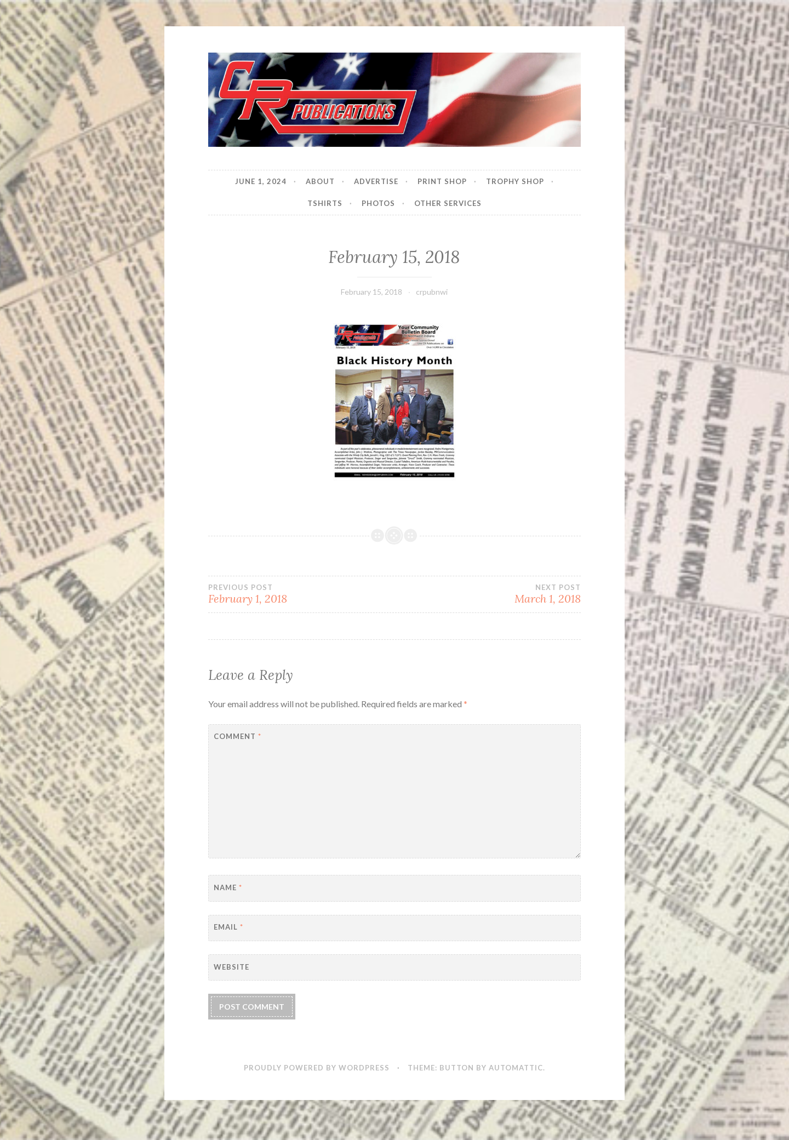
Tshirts (324, 203)
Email (228, 927)
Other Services (448, 203)
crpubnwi (432, 291)
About (320, 181)
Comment (237, 736)
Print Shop (442, 181)
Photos (378, 203)
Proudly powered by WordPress (317, 1067)
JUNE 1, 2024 (261, 181)
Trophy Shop (515, 181)
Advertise (376, 181)
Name (228, 887)
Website (231, 967)
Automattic (516, 1067)
